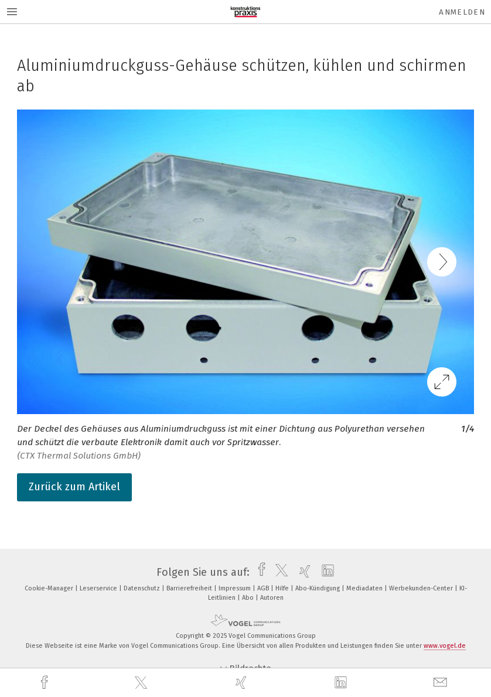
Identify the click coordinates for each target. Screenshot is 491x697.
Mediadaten (365, 588)
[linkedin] (342, 683)
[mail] (442, 683)
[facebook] (45, 683)
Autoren (272, 598)
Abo (248, 598)
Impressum (236, 588)
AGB (264, 588)
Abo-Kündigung (318, 588)
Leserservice (99, 588)
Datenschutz (143, 588)
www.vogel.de (445, 646)
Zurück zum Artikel (74, 486)
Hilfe (283, 588)
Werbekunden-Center (422, 588)
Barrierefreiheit (190, 588)
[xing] (242, 682)
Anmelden (462, 12)
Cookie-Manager (50, 588)
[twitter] (142, 683)
